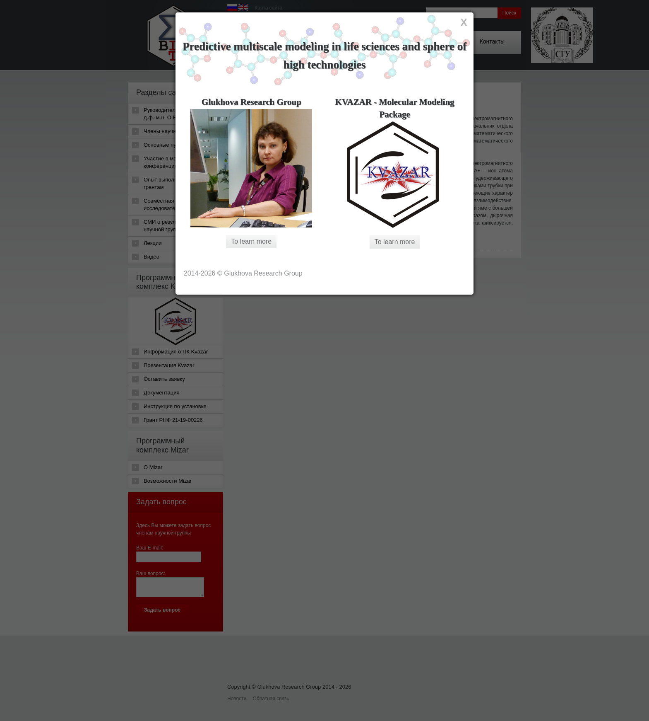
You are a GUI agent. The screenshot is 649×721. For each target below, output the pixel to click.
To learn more (251, 241)
